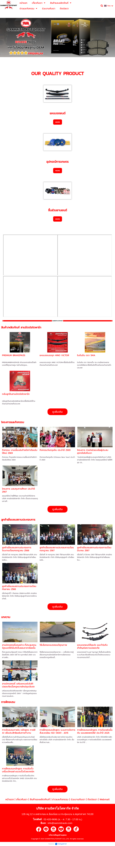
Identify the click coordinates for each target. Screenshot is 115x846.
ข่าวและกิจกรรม (60, 799)
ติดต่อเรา (92, 799)
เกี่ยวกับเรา (22, 799)
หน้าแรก (9, 799)
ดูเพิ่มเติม (57, 412)
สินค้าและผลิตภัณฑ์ (40, 799)
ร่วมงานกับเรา (78, 799)
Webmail (105, 799)
